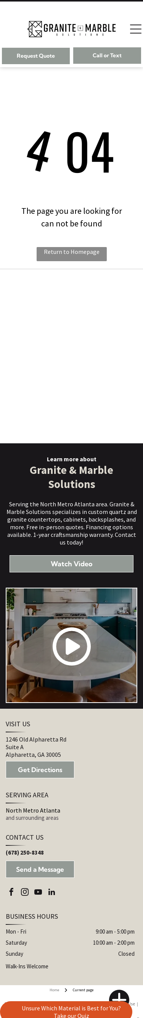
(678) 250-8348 (25, 852)
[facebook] (11, 893)
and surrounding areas (32, 817)
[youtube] (38, 893)
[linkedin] (51, 893)
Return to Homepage (72, 251)
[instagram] (25, 893)
